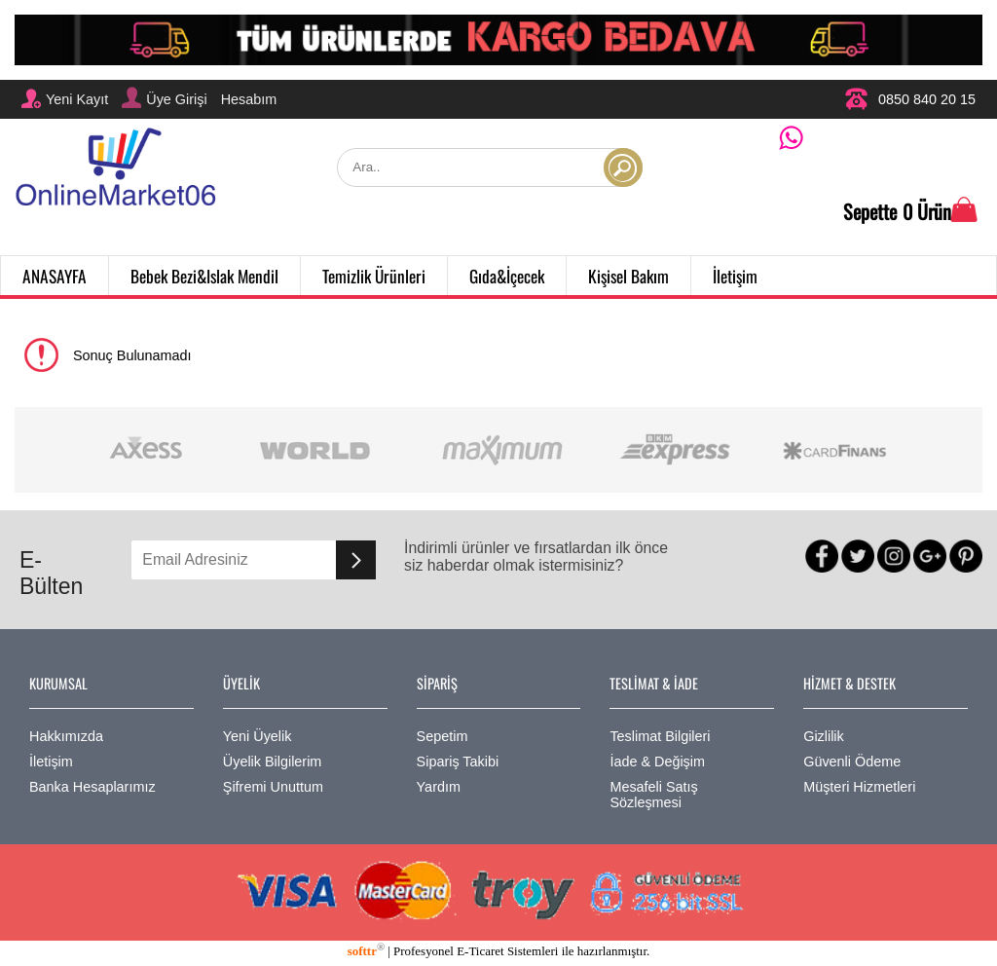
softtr (366, 951)
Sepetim (442, 736)
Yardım (439, 787)
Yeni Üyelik (257, 736)
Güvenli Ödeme (852, 761)
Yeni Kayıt (64, 98)
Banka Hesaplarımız (92, 787)
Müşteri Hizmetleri (859, 787)
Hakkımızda (66, 736)
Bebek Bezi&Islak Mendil (204, 275)
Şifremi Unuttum (273, 787)
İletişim (735, 275)
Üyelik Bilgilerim (272, 761)
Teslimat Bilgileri (659, 736)
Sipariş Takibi (458, 761)
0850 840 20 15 (910, 99)
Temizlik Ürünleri (373, 275)
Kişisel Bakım (628, 275)
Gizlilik (823, 736)
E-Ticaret (480, 951)
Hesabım (249, 99)
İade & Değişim (657, 761)
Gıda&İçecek (506, 275)
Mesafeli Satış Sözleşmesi (653, 794)
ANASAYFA (54, 275)
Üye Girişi (164, 97)
